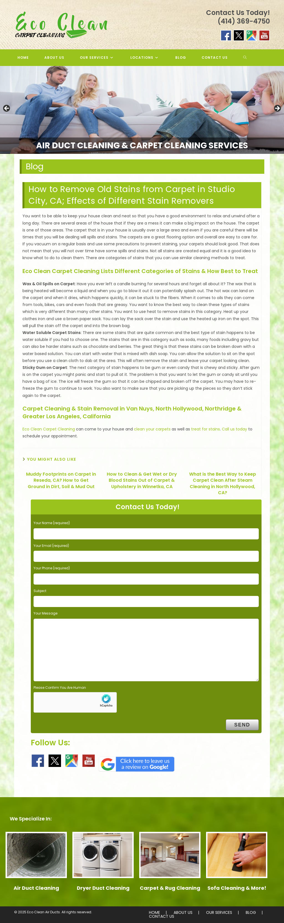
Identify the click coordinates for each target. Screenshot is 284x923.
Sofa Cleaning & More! (236, 887)
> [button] (277, 108)
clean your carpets (152, 429)
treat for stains (205, 429)
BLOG (251, 912)
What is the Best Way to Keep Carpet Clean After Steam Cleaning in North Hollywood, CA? (222, 483)
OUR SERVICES (219, 912)
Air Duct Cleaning (36, 887)
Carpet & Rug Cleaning (170, 887)
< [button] (7, 108)
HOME (154, 912)
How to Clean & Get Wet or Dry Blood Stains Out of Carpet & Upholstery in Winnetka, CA (142, 480)
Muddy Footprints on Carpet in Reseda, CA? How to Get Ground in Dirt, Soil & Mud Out (61, 480)
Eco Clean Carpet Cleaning (48, 429)
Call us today (234, 429)
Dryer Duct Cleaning (103, 887)
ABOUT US (183, 912)
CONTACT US (161, 916)
